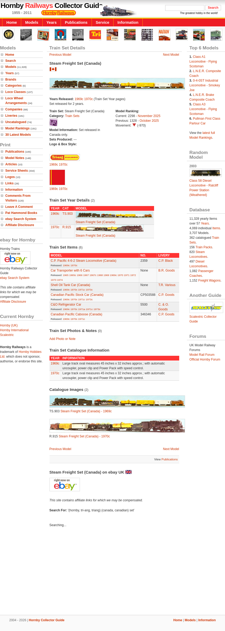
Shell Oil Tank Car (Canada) (70, 285)
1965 (65, 275)
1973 (53, 279)
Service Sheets (16, 170)
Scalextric (7, 335)
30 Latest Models (18, 135)
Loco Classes (15, 92)
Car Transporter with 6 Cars (70, 270)
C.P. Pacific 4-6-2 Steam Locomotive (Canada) (83, 261)
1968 (100, 275)
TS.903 (67, 214)
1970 (120, 275)
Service (102, 22)
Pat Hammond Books (21, 213)
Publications (76, 22)
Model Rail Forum (202, 355)
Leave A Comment (19, 207)
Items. (216, 228)
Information (128, 22)
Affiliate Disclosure (19, 225)
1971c (81, 289)
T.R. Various (166, 285)
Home (11, 22)
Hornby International (14, 330)
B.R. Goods (166, 270)
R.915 (66, 227)
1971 (126, 275)
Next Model (171, 55)
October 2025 (149, 121)
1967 (86, 275)
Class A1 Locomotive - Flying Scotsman (203, 61)
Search (10, 61)
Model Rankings (17, 128)
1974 (60, 279)
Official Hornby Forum (205, 359)
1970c (88, 99)
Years (52, 22)
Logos (10, 177)
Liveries (11, 116)
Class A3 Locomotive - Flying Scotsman (203, 109)
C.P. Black (165, 261)
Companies (13, 109)
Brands (10, 79)
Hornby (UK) (9, 325)
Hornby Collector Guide (47, 620)
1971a (81, 309)
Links (9, 183)
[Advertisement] (112, 572)
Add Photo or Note (63, 339)
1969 (106, 275)
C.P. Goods (166, 295)
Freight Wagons (209, 280)
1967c (92, 275)
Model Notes (14, 158)
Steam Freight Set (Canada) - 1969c (86, 411)
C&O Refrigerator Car (66, 304)
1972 (133, 275)
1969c (79, 99)
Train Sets (72, 116)
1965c (72, 275)
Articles (11, 164)
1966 (79, 275)
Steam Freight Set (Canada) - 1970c (84, 436)
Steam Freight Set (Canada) (95, 222)
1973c (89, 289)
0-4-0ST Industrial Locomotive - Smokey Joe (205, 85)
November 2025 (149, 116)
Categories (13, 85)
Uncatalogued (15, 122)
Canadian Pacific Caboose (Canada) (76, 314)
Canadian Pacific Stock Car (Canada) (77, 295)
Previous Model (60, 55)
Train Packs (204, 247)
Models (31, 22)
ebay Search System (20, 219)
